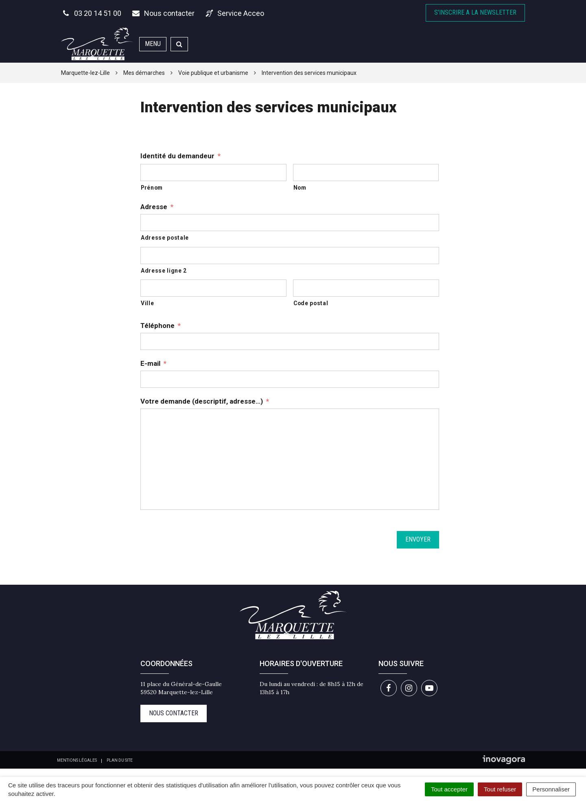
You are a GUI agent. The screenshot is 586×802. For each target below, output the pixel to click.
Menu (153, 44)
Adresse (156, 207)
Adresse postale (165, 237)
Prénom (152, 187)
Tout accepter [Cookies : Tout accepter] (449, 789)
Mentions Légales (77, 760)
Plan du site (120, 760)
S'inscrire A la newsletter (475, 12)
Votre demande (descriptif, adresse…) (204, 401)
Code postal (310, 303)
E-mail (153, 363)
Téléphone (160, 325)
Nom (299, 187)
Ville (147, 303)
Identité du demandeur (180, 156)
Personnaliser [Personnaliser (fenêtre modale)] (551, 789)
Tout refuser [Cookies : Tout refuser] (500, 789)
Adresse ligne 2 (164, 270)
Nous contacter (173, 713)
